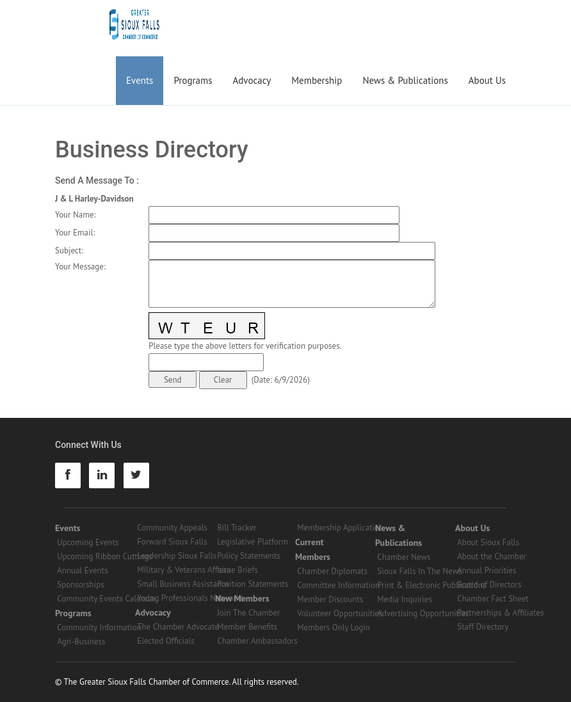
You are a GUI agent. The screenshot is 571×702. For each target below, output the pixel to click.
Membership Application (340, 527)
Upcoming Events (87, 542)
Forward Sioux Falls (172, 541)
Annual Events (82, 570)
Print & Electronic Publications (431, 585)
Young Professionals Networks (190, 598)
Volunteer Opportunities (339, 613)
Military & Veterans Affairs (183, 569)
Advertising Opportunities (423, 613)
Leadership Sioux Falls (176, 555)
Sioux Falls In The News (419, 571)
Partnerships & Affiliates (500, 612)
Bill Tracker (236, 527)
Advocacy (252, 80)
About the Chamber (491, 556)
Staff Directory (482, 626)
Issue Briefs (237, 569)
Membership (316, 80)
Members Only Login (333, 627)
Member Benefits (247, 626)
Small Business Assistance (183, 583)
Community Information (99, 627)
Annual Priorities (486, 570)
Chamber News (403, 557)
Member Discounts (330, 599)
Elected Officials (166, 640)
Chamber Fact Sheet (492, 598)
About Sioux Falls (488, 542)
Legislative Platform (252, 541)
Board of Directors (489, 584)
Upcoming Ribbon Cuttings (104, 556)
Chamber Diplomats (332, 571)
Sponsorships (80, 584)
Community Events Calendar (106, 598)
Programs (192, 80)
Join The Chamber (248, 612)
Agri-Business (81, 641)
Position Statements (252, 583)
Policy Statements (248, 555)
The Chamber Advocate (178, 626)
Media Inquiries (404, 599)
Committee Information (338, 585)
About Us (487, 80)
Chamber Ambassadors (257, 640)
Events (139, 80)
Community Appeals (172, 527)
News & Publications (404, 80)
